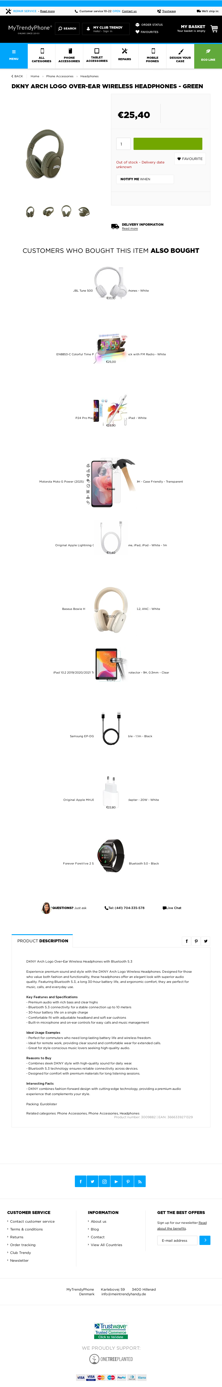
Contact (98, 1237)
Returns (16, 1237)
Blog (95, 1229)
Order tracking (23, 1245)
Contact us (129, 11)
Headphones (129, 1113)
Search (67, 29)
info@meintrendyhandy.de (123, 1294)
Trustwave (166, 11)
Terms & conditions (26, 1229)
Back (18, 76)
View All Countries (106, 1245)
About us (98, 1221)
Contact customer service (32, 1221)
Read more (47, 11)
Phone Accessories (72, 1113)
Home (35, 76)
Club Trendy (20, 1252)
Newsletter (19, 1260)
